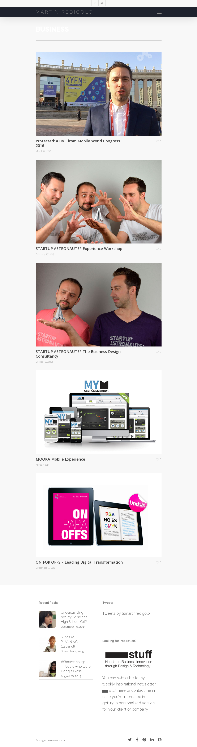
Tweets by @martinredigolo (126, 613)
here (122, 690)
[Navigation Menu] (159, 12)
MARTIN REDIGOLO (64, 12)
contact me (141, 690)
